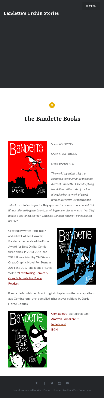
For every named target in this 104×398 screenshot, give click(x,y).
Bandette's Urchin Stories (31, 13)
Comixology (59, 313)
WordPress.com (81, 390)
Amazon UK (72, 319)
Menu (93, 6)
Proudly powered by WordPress (31, 390)
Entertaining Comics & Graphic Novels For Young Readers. (28, 278)
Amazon (56, 319)
